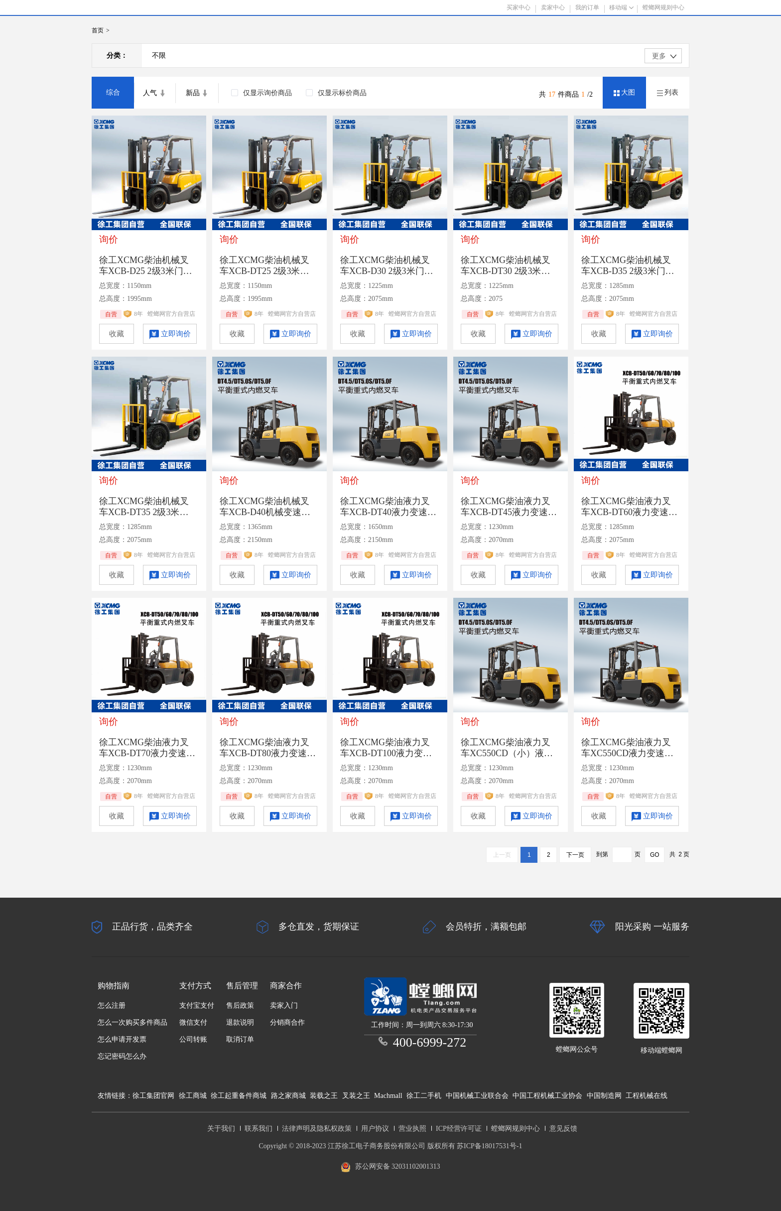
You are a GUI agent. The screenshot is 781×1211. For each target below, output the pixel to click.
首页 (98, 30)
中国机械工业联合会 (477, 1095)
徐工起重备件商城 (238, 1095)
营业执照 (412, 1128)
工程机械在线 (646, 1095)
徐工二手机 (423, 1095)
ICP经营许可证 (459, 1128)
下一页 (575, 854)
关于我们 (221, 1128)
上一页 (502, 854)
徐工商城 (193, 1095)
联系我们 (258, 1128)
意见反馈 (563, 1128)
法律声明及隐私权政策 (317, 1128)
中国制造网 (604, 1095)
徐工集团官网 (153, 1095)
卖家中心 (553, 7)
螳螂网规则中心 (515, 1128)
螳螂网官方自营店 (171, 313)
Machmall (388, 1095)
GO (654, 854)
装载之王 (324, 1095)
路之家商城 (288, 1095)
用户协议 (375, 1128)
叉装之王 (356, 1095)
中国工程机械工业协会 (547, 1095)
